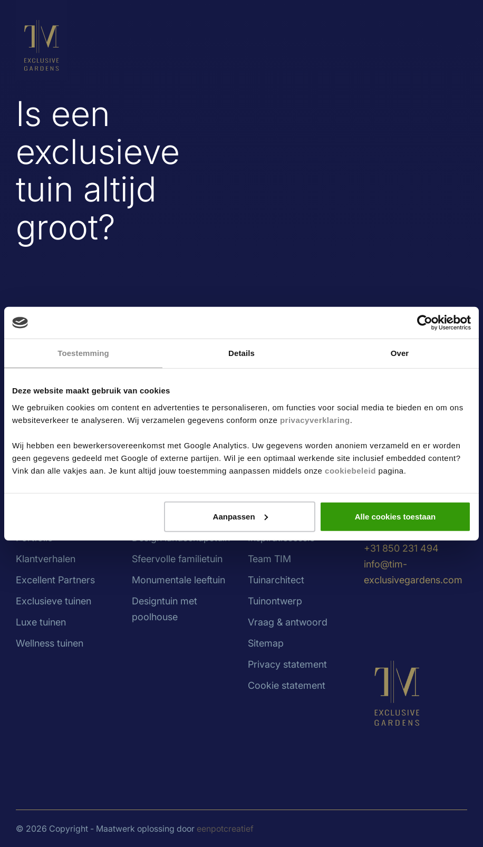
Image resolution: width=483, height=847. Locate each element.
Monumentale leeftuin (178, 579)
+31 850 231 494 (401, 548)
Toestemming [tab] (83, 353)
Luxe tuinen (41, 622)
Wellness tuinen (49, 643)
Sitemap (266, 643)
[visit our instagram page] (395, 614)
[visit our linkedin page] (374, 614)
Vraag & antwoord (287, 622)
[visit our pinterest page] (435, 614)
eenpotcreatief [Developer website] (225, 828)
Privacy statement (287, 664)
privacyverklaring (315, 419)
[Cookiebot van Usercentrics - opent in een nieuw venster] (425, 323)
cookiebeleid (350, 470)
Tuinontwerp (275, 601)
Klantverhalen (45, 558)
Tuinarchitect (276, 579)
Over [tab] (400, 353)
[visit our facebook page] (416, 614)
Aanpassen (240, 516)
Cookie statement (286, 685)
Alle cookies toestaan (395, 516)
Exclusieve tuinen (53, 601)
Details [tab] (241, 353)
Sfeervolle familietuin (177, 558)
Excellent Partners (55, 579)
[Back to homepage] (41, 39)
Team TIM (269, 558)
